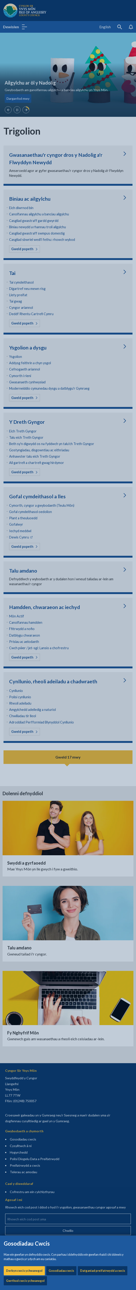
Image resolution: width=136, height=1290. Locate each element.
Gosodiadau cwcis (61, 149)
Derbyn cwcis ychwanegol (24, 149)
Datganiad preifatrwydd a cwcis (102, 149)
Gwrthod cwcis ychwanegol (25, 159)
